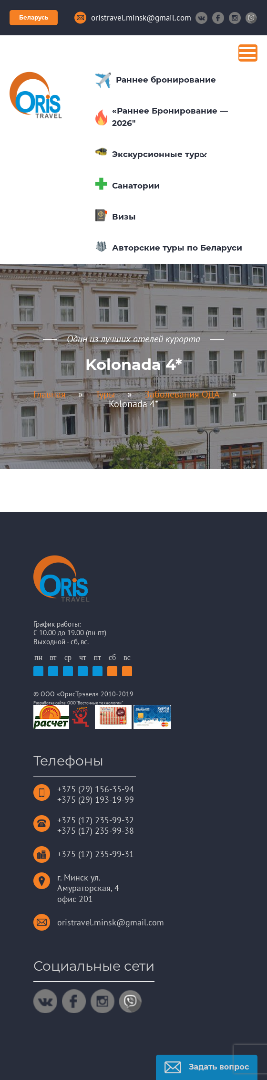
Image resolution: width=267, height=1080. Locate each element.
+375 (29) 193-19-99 (95, 799)
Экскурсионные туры (159, 154)
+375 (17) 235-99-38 (95, 830)
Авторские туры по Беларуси (177, 247)
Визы (124, 216)
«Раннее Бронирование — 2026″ (170, 116)
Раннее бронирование (166, 79)
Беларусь (33, 17)
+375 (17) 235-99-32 (95, 820)
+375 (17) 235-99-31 (95, 854)
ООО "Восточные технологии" (95, 702)
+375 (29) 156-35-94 (95, 789)
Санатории (136, 185)
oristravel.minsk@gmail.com (110, 922)
